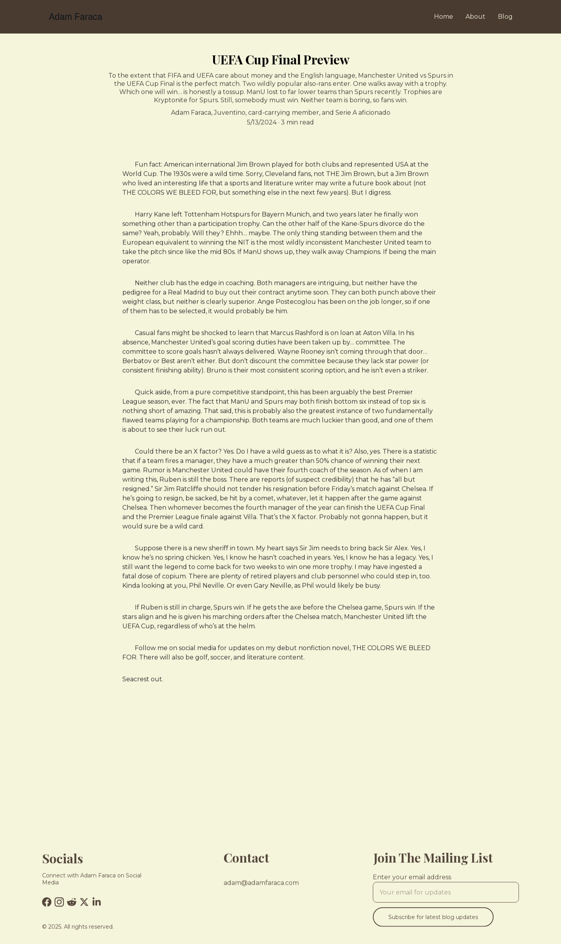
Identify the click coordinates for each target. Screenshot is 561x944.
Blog (505, 16)
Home (443, 16)
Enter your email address (412, 881)
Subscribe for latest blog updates (433, 921)
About (475, 16)
